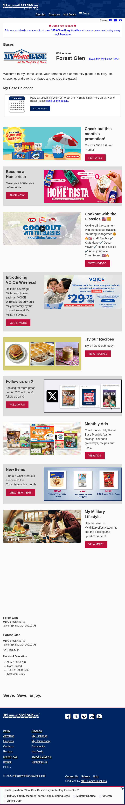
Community (38, 746)
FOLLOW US (17, 404)
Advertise (8, 736)
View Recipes (97, 353)
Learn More (18, 322)
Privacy (85, 776)
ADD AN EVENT (40, 108)
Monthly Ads (10, 756)
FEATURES (95, 157)
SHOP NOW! (17, 195)
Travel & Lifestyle (41, 756)
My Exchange (39, 736)
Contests (8, 746)
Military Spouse (84, 796)
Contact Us (71, 776)
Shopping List (39, 762)
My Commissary (41, 741)
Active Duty (12, 800)
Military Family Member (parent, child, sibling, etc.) (37, 796)
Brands (7, 762)
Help (95, 776)
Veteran (105, 796)
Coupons (54, 14)
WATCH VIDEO (97, 263)
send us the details (57, 100)
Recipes (8, 751)
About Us (37, 730)
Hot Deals (69, 14)
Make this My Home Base (104, 59)
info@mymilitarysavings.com (28, 775)
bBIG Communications (94, 781)
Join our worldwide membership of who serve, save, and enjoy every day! (62, 30)
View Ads (94, 455)
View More (96, 544)
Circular (40, 14)
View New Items (20, 492)
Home (6, 730)
